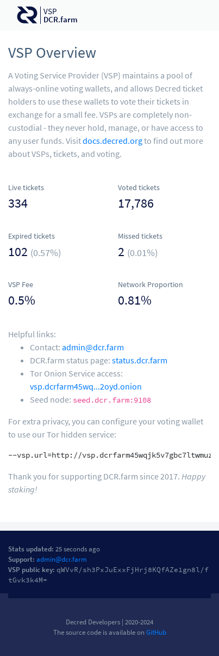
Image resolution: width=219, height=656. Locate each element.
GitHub (156, 632)
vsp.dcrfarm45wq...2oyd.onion (86, 386)
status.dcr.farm (139, 360)
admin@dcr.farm (93, 347)
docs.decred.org (112, 140)
